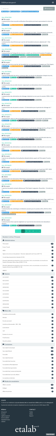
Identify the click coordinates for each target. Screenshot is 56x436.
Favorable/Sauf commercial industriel (28, 371)
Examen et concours (28, 334)
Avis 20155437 (6, 133)
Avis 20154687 (6, 175)
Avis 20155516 (6, 143)
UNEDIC (28, 270)
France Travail (28, 247)
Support (31, 415)
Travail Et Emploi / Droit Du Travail (32, 25)
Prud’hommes (45, 66)
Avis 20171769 (6, 28)
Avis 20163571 (6, 115)
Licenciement (28, 327)
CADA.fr (3, 421)
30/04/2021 (28, 287)
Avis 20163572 (6, 124)
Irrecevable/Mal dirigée (16, 180)
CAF (28, 331)
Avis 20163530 (6, 103)
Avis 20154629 (6, 165)
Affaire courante (28, 385)
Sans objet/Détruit (15, 111)
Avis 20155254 (6, 218)
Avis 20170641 (6, 71)
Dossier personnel (28, 321)
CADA (3, 2)
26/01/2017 (5, 55)
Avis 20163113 (6, 81)
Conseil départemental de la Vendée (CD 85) (28, 257)
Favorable (13, 77)
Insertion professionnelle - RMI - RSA (28, 324)
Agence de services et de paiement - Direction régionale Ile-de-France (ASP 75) (28, 254)
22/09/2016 (5, 111)
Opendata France (5, 419)
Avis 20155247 (6, 205)
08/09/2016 (5, 88)
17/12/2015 (5, 139)
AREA (28, 250)
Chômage (44, 25)
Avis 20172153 (6, 38)
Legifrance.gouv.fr (5, 415)
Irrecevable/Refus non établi (17, 161)
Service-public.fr (5, 417)
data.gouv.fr (12, 2)
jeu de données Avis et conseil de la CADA (27, 402)
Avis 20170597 (6, 60)
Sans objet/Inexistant (45, 55)
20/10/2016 (5, 99)
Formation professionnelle (33, 56)
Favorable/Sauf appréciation (17, 55)
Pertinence (49, 8)
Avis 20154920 (6, 184)
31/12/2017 (5, 45)
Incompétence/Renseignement (18, 212)
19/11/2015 (5, 191)
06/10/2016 (5, 120)
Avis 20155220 (6, 195)
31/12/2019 (28, 284)
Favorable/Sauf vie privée (32, 55)
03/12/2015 (5, 180)
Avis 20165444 (6, 49)
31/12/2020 (28, 291)
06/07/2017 (5, 34)
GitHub (31, 414)
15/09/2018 (28, 307)
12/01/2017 (5, 25)
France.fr (3, 414)
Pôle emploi (28, 244)
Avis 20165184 (6, 17)
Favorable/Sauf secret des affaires (28, 374)
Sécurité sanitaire (28, 341)
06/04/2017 (5, 77)
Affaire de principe (28, 391)
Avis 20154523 (6, 154)
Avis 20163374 (6, 92)
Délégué (28, 388)
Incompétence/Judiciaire (28, 378)
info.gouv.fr (4, 412)
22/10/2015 (5, 161)
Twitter (31, 412)
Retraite (45, 120)
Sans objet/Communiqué (17, 25)
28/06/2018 (28, 304)
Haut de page (50, 434)
